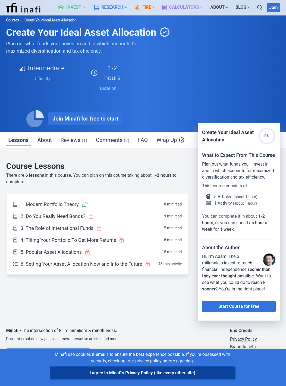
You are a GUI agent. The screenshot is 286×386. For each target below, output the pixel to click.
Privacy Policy (243, 339)
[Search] (260, 7)
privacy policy (148, 360)
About (44, 140)
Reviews (74, 140)
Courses (12, 20)
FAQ (143, 140)
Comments (112, 140)
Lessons (18, 140)
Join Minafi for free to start (85, 118)
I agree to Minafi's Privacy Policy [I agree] (142, 372)
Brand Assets (243, 346)
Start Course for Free (238, 306)
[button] (74, 7)
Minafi (12, 330)
